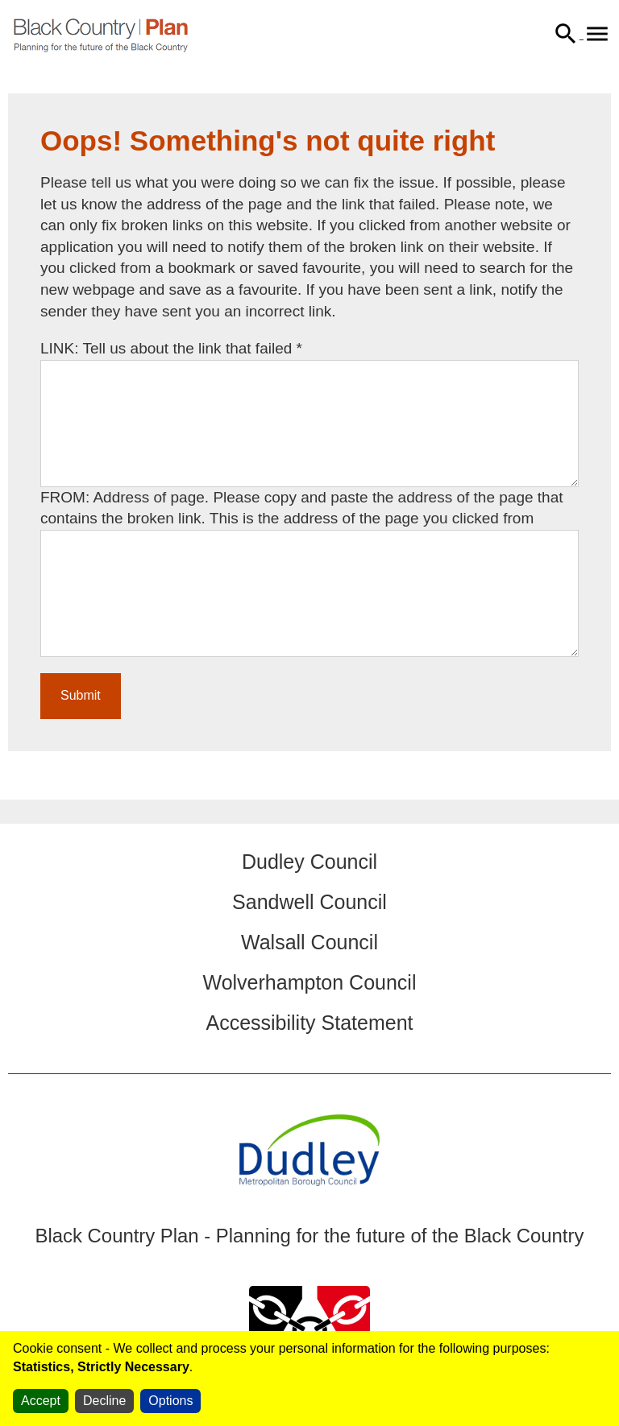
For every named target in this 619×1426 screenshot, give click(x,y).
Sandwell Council (309, 902)
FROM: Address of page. (126, 497)
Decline (104, 1400)
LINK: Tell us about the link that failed (171, 348)
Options (170, 1400)
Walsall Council (309, 942)
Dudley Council (309, 861)
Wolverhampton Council (310, 982)
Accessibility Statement (309, 1022)
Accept (40, 1400)
